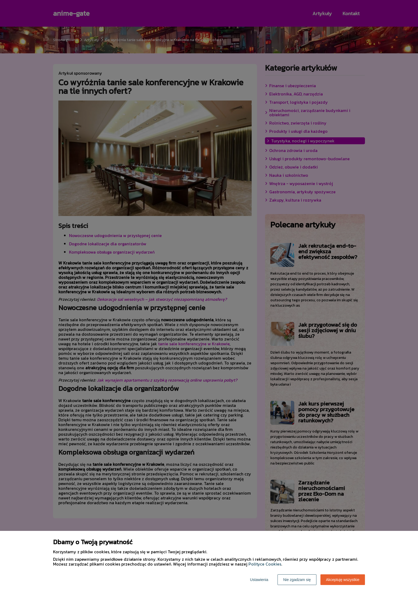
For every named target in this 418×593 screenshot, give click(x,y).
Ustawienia (259, 580)
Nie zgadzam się (297, 580)
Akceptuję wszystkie (342, 580)
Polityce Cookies (264, 564)
